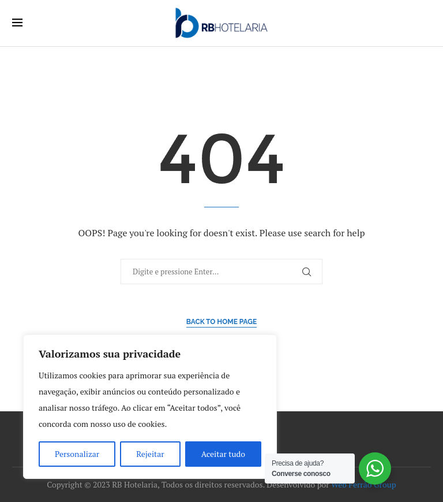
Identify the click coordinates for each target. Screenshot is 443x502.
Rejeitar (150, 453)
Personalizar (77, 453)
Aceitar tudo (223, 453)
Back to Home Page (221, 322)
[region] (150, 406)
